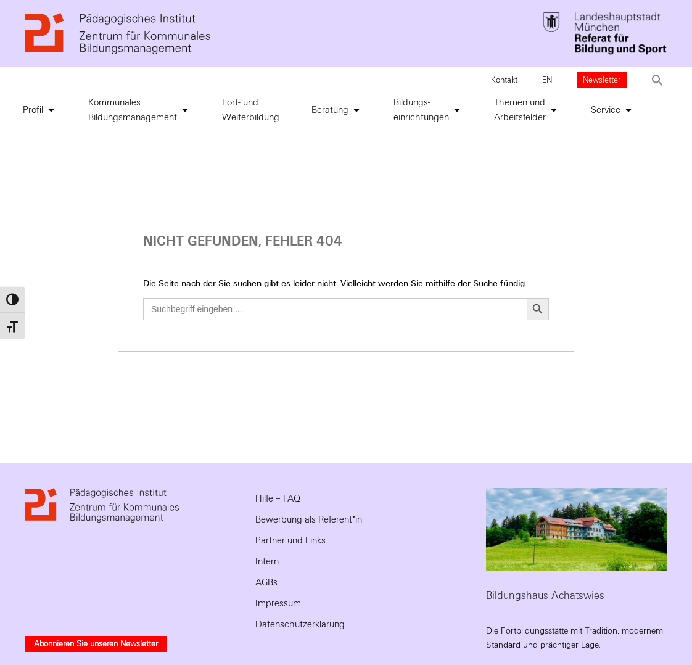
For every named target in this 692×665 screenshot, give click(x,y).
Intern (267, 561)
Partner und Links (290, 540)
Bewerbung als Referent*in (308, 519)
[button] (657, 80)
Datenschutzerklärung (300, 624)
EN (547, 80)
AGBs (266, 582)
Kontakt (504, 80)
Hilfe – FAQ (277, 498)
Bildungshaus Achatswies (545, 595)
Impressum (278, 603)
